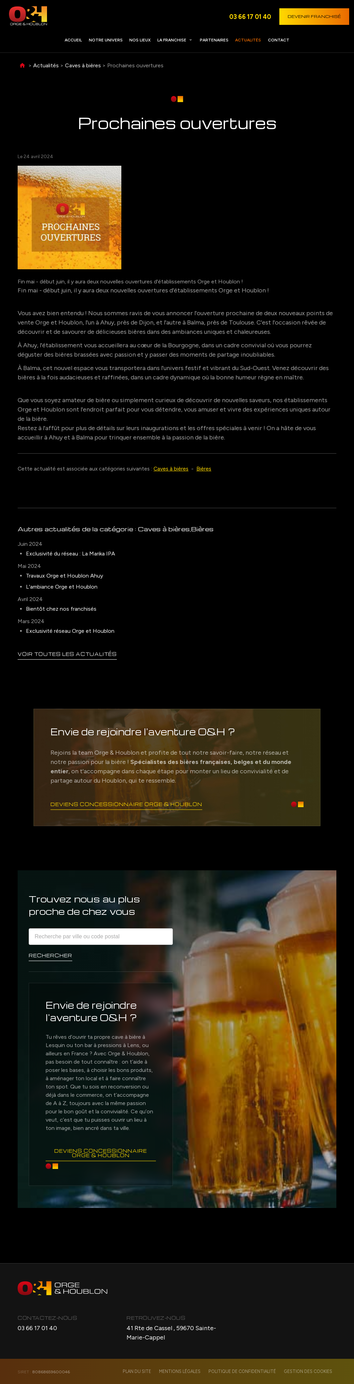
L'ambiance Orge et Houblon (61, 586)
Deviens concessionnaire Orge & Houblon (126, 804)
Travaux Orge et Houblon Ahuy (64, 575)
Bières (203, 468)
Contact (278, 40)
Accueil (73, 40)
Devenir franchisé (314, 16)
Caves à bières (83, 65)
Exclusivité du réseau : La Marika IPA (70, 553)
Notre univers (106, 40)
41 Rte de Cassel (171, 1333)
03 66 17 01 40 (250, 16)
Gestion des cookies (308, 1371)
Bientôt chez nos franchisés (61, 609)
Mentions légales (183, 1371)
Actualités (248, 40)
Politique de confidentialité (244, 1371)
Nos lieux (140, 40)
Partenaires (214, 40)
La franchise (171, 40)
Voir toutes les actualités (67, 654)
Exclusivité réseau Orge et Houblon (70, 631)
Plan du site (141, 1371)
